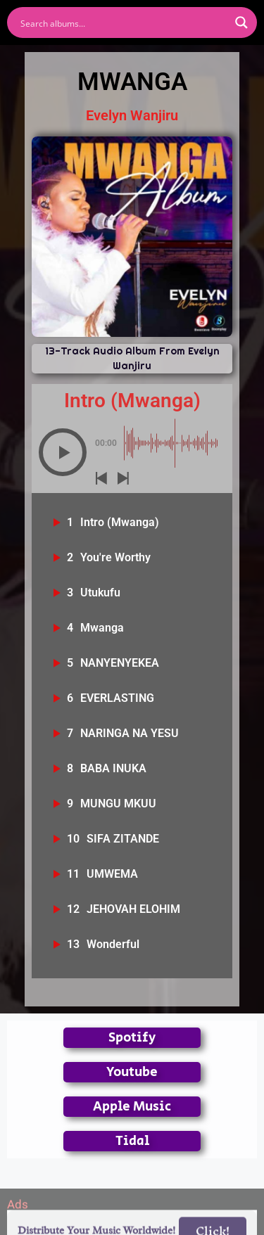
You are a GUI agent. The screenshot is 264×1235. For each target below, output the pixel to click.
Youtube (132, 1072)
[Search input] (122, 22)
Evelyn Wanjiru (132, 115)
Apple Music (132, 1106)
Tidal (132, 1141)
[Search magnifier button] (241, 22)
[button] (63, 452)
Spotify (132, 1037)
